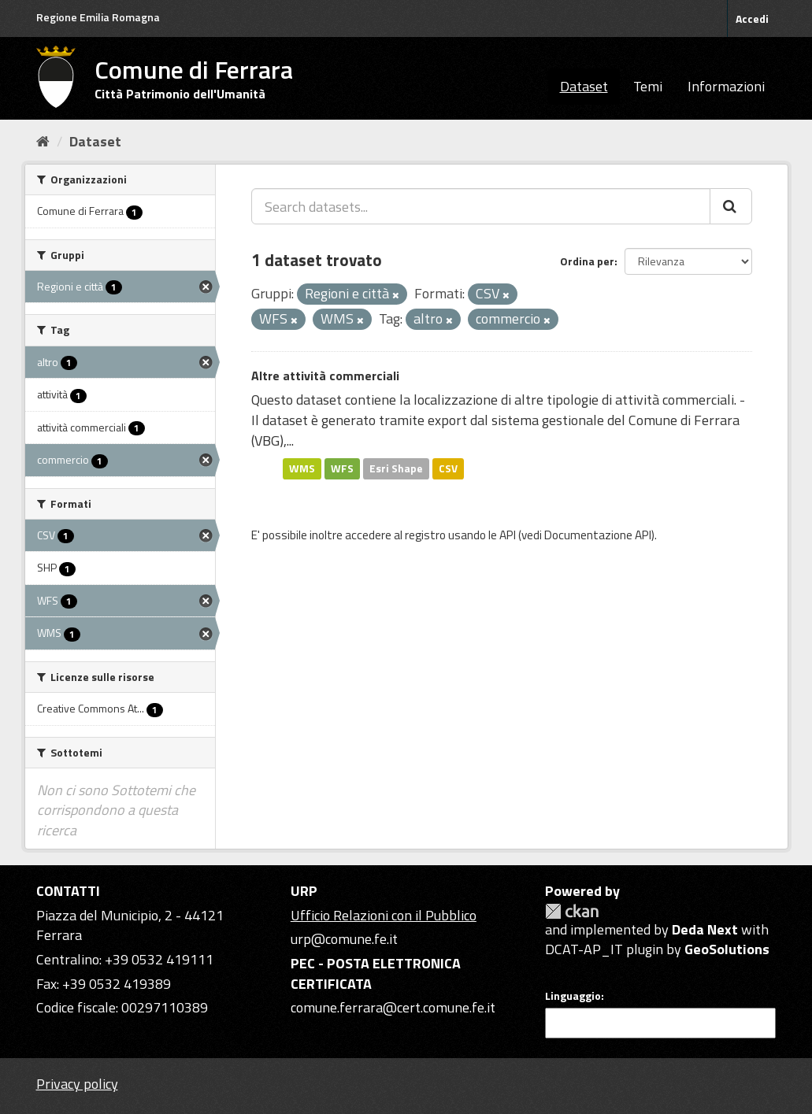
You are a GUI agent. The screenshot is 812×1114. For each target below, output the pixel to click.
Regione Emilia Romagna (98, 17)
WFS (342, 468)
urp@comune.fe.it (344, 938)
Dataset (584, 86)
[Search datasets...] (480, 206)
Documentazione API (597, 535)
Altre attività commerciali (325, 375)
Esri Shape (396, 468)
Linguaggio (573, 996)
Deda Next (705, 929)
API (507, 535)
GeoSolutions (726, 949)
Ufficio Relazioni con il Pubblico (383, 915)
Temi (647, 86)
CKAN (572, 911)
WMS (302, 468)
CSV (448, 468)
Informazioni (726, 86)
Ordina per (587, 261)
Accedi (752, 18)
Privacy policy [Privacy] (77, 1083)
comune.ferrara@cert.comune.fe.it (393, 1007)
